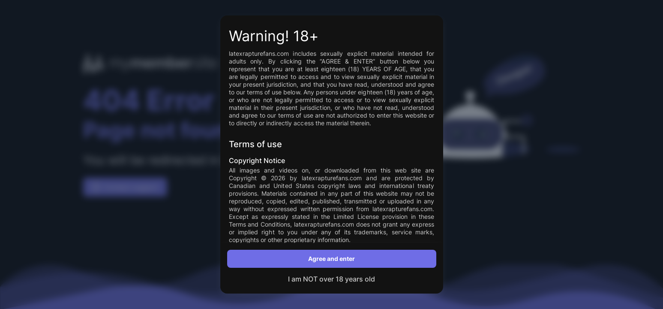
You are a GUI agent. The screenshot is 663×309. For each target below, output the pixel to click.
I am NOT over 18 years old (331, 279)
